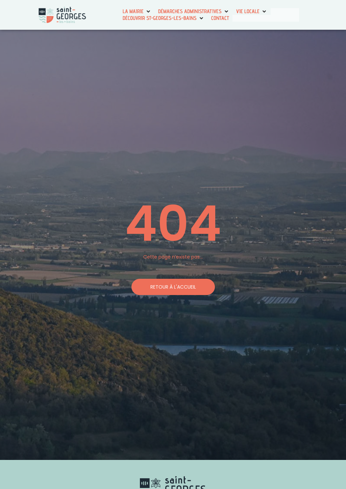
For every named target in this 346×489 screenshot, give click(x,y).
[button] (137, 11)
